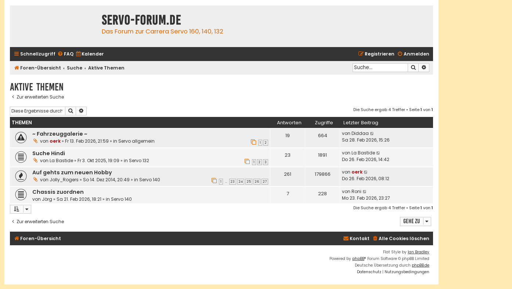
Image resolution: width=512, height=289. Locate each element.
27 (265, 181)
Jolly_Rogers (64, 179)
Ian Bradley (418, 252)
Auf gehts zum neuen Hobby (72, 172)
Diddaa (360, 133)
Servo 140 (149, 179)
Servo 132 (139, 160)
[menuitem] (65, 54)
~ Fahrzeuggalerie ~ (59, 134)
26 (257, 181)
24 (241, 181)
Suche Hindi (48, 153)
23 (233, 181)
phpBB (358, 258)
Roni (356, 191)
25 (249, 181)
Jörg (47, 199)
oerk (55, 141)
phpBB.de (420, 265)
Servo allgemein (136, 141)
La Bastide (61, 160)
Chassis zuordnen (58, 192)
